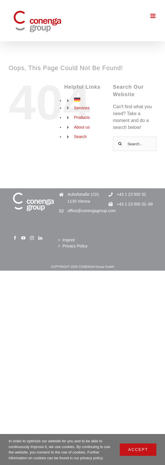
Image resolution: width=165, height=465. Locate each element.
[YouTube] (23, 238)
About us (82, 127)
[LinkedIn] (40, 238)
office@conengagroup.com (87, 210)
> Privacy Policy (73, 246)
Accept (138, 449)
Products (82, 117)
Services (82, 108)
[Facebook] (15, 238)
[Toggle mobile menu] (153, 16)
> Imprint (66, 240)
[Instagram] (32, 238)
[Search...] (134, 144)
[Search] (120, 144)
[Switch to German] (89, 100)
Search (80, 136)
